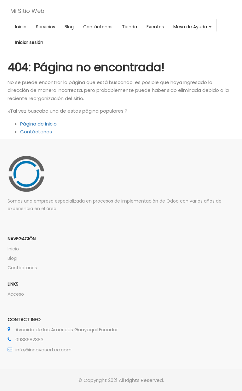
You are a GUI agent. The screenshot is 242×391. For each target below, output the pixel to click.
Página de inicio (38, 123)
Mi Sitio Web (27, 11)
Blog (12, 258)
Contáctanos (22, 268)
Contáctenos (36, 131)
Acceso (16, 294)
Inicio (13, 249)
